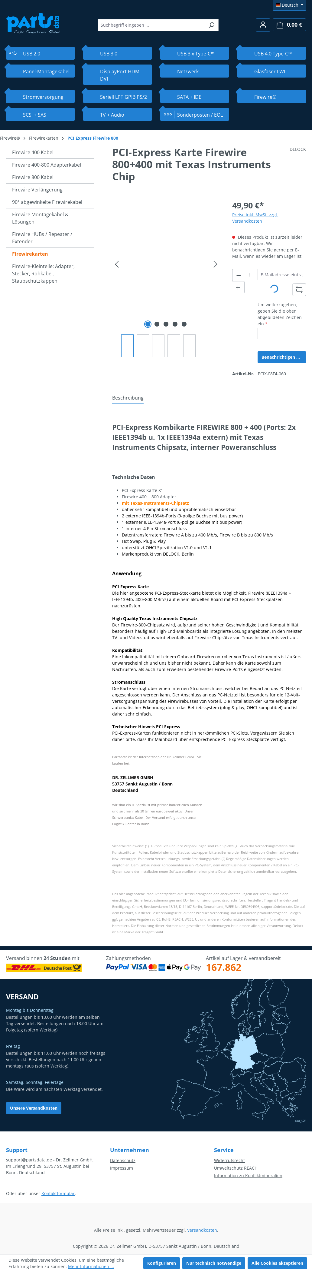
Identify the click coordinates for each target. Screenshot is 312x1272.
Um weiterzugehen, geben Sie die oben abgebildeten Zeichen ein (280, 314)
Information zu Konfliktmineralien (248, 1175)
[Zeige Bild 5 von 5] (184, 324)
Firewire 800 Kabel (33, 177)
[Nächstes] (215, 264)
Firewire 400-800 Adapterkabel (46, 164)
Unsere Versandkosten (33, 1108)
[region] (166, 278)
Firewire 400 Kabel (33, 152)
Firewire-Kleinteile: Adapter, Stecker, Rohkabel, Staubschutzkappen (43, 273)
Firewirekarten (30, 254)
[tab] (128, 398)
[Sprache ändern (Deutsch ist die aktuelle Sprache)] (289, 5)
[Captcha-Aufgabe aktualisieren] (299, 289)
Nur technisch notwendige (213, 1263)
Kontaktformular (58, 1193)
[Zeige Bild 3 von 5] (166, 324)
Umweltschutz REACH (236, 1168)
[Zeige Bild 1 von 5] (147, 324)
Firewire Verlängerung (37, 189)
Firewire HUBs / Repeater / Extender (42, 238)
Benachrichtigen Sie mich (284, 357)
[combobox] (151, 25)
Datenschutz (122, 1160)
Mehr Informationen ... (91, 1266)
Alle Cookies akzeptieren (277, 1263)
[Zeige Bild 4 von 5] (175, 324)
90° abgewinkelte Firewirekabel (47, 202)
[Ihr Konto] (263, 25)
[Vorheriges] (116, 264)
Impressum (121, 1168)
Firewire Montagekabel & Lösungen (40, 218)
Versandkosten (202, 1230)
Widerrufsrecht (229, 1160)
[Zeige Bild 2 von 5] (156, 324)
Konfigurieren (161, 1263)
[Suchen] (211, 25)
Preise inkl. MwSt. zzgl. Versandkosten (255, 218)
